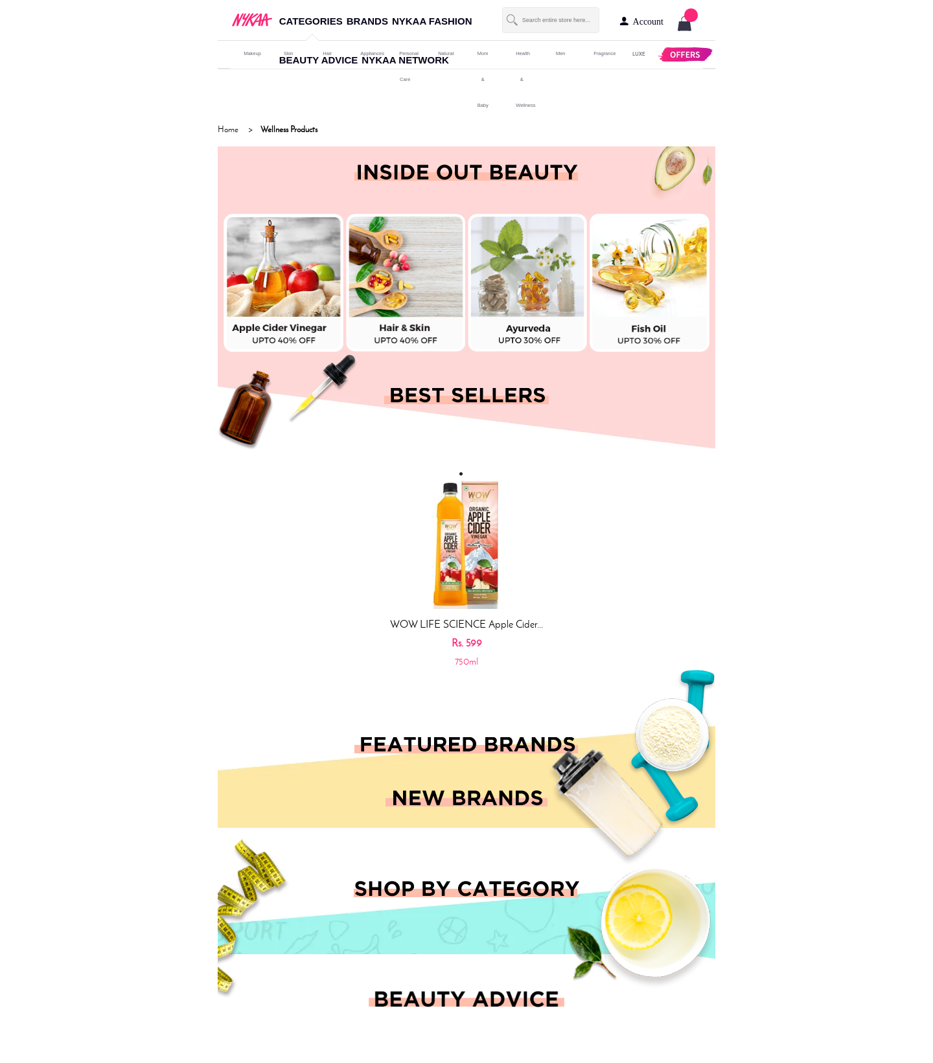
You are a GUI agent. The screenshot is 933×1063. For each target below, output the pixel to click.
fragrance (599, 53)
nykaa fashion (432, 21)
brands (367, 21)
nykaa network (405, 59)
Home (228, 129)
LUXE (638, 53)
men (561, 53)
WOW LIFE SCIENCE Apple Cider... (466, 624)
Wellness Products (288, 129)
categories (311, 21)
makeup (249, 53)
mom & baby (483, 79)
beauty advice (318, 59)
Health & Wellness (521, 79)
